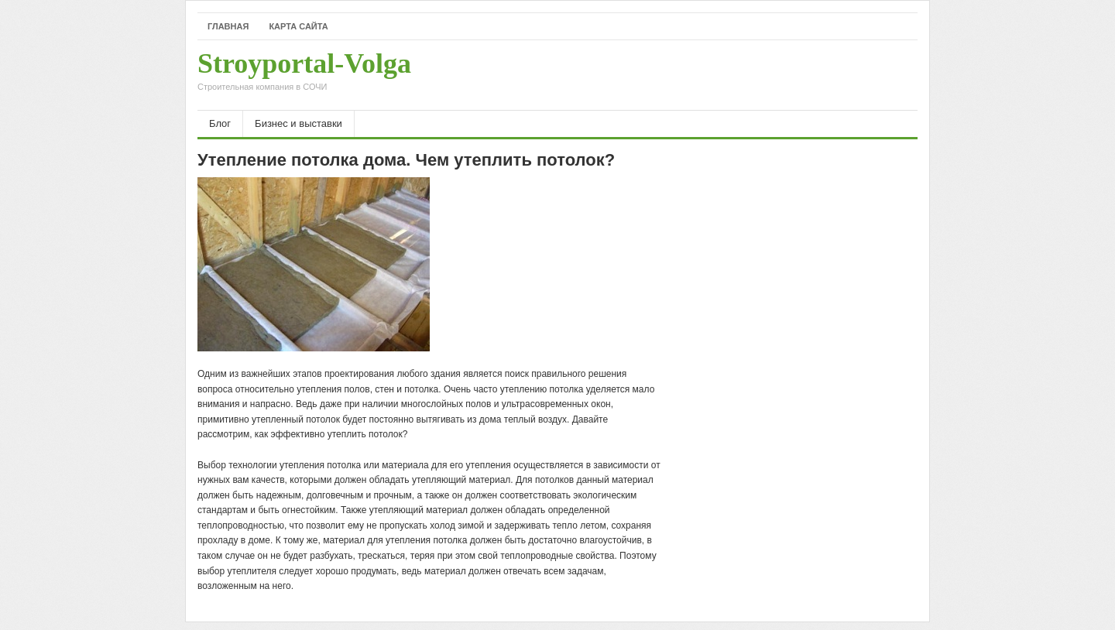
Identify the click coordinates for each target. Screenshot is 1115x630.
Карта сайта (298, 26)
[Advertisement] (736, 75)
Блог (220, 123)
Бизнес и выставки (298, 123)
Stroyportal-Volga (304, 75)
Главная (228, 26)
